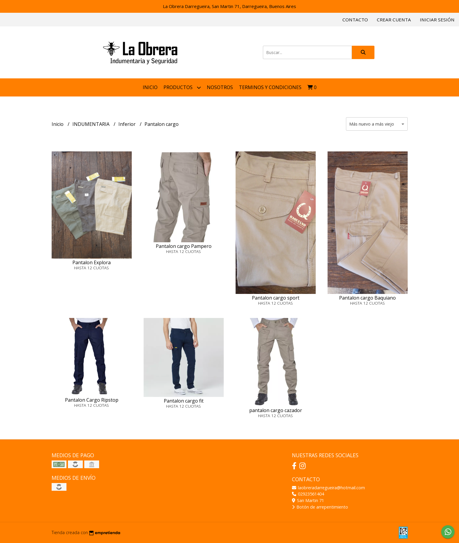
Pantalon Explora (91, 262)
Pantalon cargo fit (184, 401)
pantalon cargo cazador (275, 410)
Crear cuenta (394, 20)
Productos (182, 87)
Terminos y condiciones (270, 87)
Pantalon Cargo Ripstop (91, 400)
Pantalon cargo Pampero (184, 246)
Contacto (355, 20)
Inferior (127, 124)
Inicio (150, 87)
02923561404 (308, 494)
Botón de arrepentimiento (320, 507)
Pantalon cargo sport (275, 298)
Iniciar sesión (437, 20)
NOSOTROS (220, 87)
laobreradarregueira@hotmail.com (328, 487)
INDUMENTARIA (91, 124)
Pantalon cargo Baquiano (367, 298)
